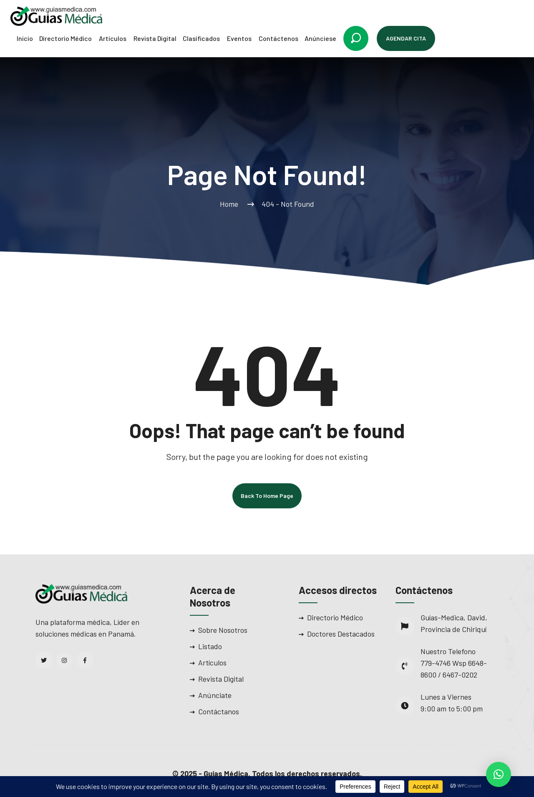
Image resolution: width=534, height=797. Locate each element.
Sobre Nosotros (222, 630)
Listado (210, 646)
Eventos (239, 38)
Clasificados (201, 38)
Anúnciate (215, 695)
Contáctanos (218, 711)
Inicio (25, 38)
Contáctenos (278, 38)
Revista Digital (155, 38)
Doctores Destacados (341, 633)
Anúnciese (320, 38)
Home (231, 203)
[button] (498, 774)
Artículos (112, 38)
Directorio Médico (65, 38)
